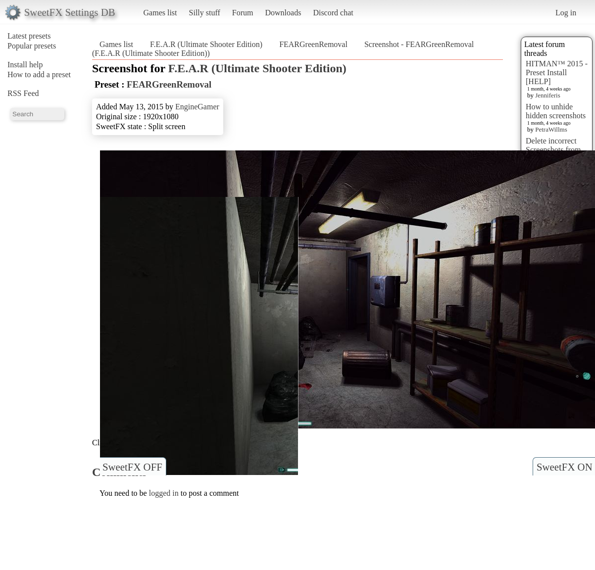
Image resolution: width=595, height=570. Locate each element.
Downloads (283, 12)
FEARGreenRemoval (313, 44)
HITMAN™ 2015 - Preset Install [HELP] (557, 72)
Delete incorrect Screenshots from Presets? (553, 150)
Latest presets (29, 36)
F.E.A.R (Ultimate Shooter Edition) (206, 44)
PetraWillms (551, 129)
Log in (565, 12)
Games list (160, 12)
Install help (25, 64)
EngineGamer (197, 106)
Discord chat (333, 12)
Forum (242, 12)
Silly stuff (204, 12)
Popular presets (31, 46)
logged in (164, 493)
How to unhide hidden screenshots (556, 111)
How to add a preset (39, 74)
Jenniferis (547, 95)
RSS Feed (23, 93)
